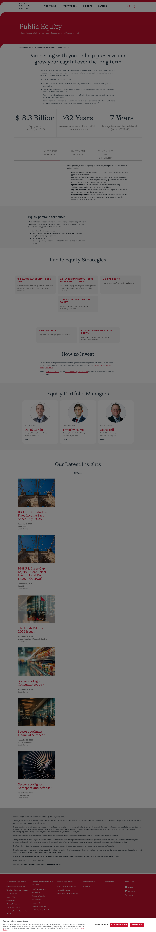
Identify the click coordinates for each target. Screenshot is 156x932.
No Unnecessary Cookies (119, 924)
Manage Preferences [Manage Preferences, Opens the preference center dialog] (101, 924)
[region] (78, 925)
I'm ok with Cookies (137, 924)
